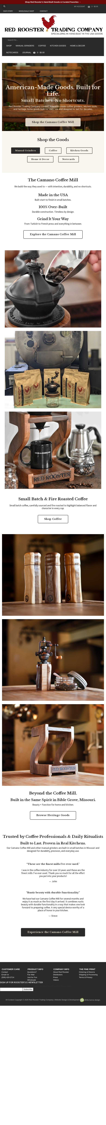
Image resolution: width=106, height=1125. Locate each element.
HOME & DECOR (77, 46)
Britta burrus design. (90, 1000)
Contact (6, 951)
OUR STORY (8, 11)
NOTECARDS (12, 52)
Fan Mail (31, 953)
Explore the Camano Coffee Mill (53, 234)
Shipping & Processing (88, 953)
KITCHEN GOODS (58, 46)
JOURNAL (26, 52)
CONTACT (44, 11)
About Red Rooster (62, 951)
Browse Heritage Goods (53, 815)
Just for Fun (33, 956)
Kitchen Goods (79, 150)
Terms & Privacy (86, 956)
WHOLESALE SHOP (26, 11)
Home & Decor (40, 159)
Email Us (6, 953)
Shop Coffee (53, 519)
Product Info (36, 948)
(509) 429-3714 (9, 956)
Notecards (68, 159)
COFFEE (42, 46)
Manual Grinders (25, 150)
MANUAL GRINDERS (25, 46)
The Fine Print (88, 948)
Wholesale (32, 959)
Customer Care (12, 948)
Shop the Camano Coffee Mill (53, 122)
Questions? (33, 951)
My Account (79, 6)
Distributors (58, 953)
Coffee (53, 150)
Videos (56, 959)
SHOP (9, 46)
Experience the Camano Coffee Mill (53, 932)
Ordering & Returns (87, 951)
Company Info (62, 948)
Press (56, 956)
